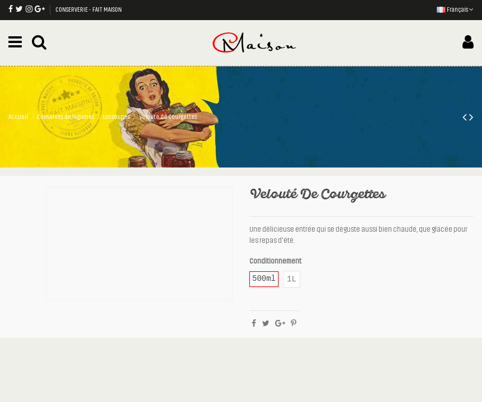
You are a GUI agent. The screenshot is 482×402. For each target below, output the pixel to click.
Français (455, 9)
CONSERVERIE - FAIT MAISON (88, 9)
